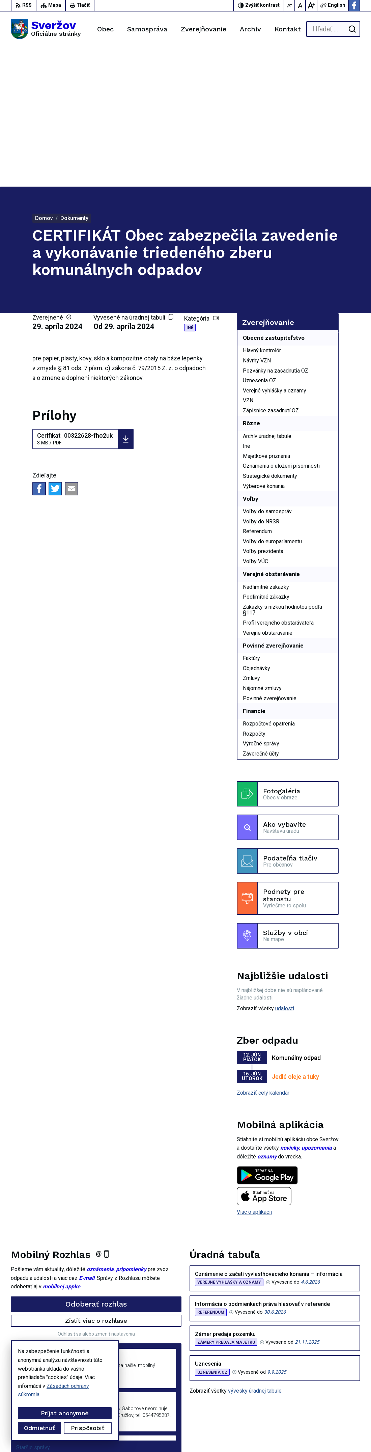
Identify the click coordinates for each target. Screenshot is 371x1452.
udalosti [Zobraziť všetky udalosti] (284, 869)
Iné (190, 188)
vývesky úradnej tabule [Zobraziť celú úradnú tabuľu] (255, 1251)
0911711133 (322, 1395)
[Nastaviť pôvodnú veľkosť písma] (300, 5)
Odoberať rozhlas (96, 1164)
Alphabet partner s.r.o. (100, 1434)
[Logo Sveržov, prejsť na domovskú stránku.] (46, 29)
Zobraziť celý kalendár (263, 953)
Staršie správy (33, 1308)
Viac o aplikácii (254, 1072)
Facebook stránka (327, 1409)
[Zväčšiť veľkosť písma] (311, 5)
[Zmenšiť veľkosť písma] (289, 5)
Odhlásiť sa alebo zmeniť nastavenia (96, 1194)
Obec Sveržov (186, 1434)
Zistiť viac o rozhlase (96, 1181)
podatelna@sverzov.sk (333, 1402)
